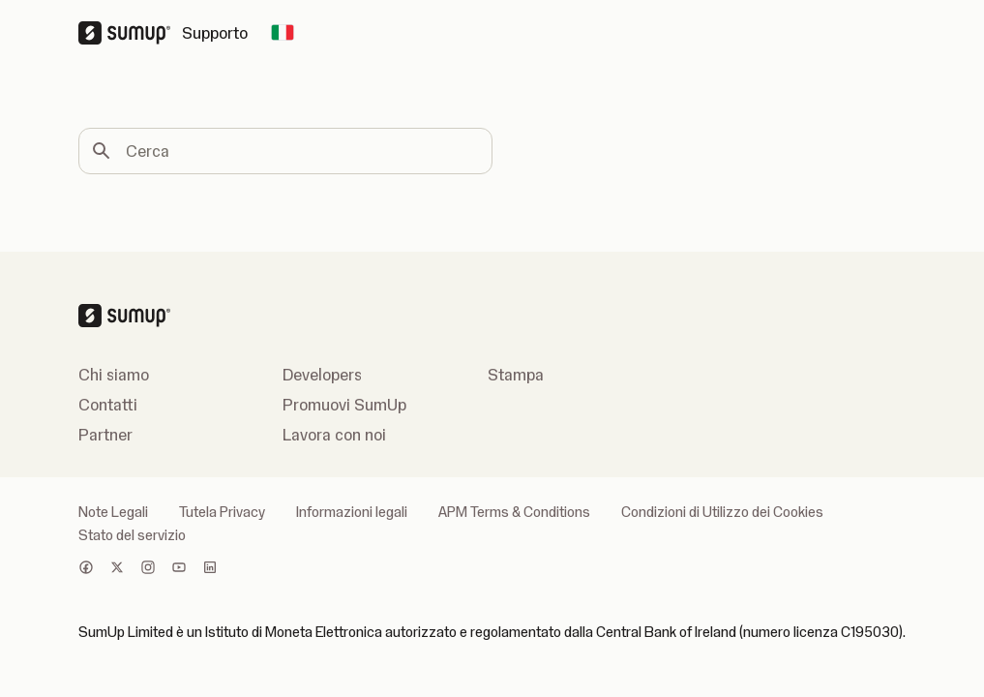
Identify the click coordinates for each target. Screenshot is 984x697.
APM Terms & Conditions (514, 512)
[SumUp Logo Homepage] (130, 33)
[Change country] (282, 33)
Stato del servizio (132, 535)
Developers (322, 374)
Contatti (107, 404)
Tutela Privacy (222, 512)
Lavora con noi (334, 434)
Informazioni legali (351, 512)
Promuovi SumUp (344, 404)
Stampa (516, 374)
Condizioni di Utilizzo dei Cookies (722, 512)
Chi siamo (113, 374)
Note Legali (113, 512)
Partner (105, 434)
